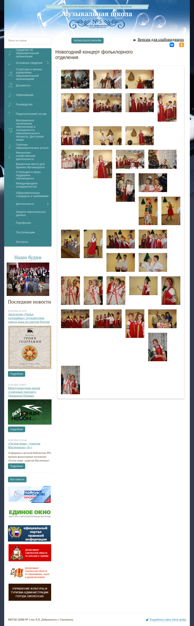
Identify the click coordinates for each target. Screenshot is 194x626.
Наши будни (27, 257)
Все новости (17, 479)
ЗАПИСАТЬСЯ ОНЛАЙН (87, 40)
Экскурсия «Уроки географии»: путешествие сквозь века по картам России (29, 318)
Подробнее (16, 373)
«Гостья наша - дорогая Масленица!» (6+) (24, 445)
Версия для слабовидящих (158, 40)
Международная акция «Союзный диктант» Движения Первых (24, 391)
